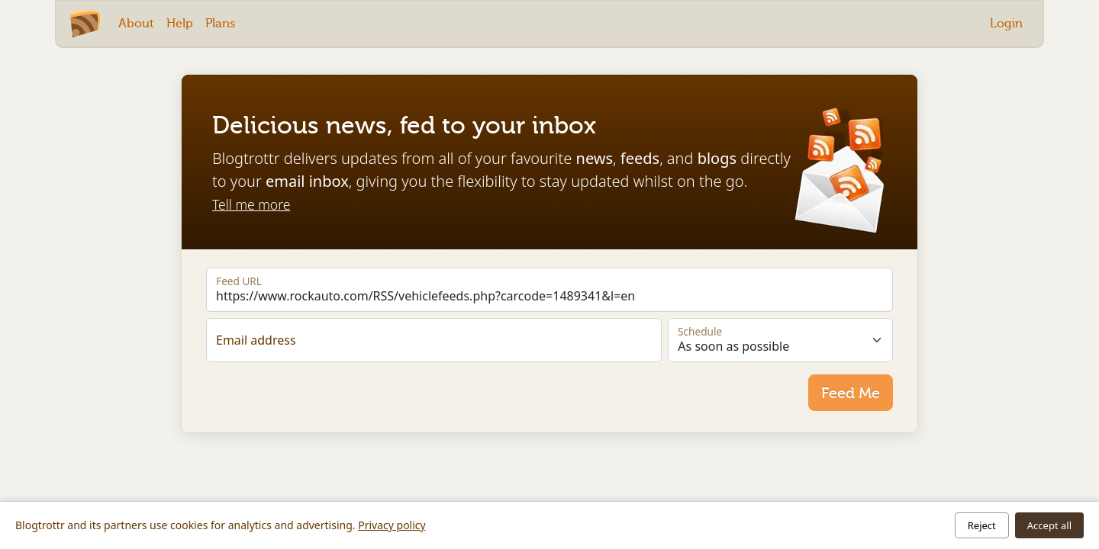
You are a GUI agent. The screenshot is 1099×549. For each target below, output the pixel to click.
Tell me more (251, 204)
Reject (982, 525)
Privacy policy (392, 525)
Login (1006, 23)
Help (179, 23)
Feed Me (850, 392)
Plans (220, 23)
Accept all (1049, 525)
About (136, 23)
